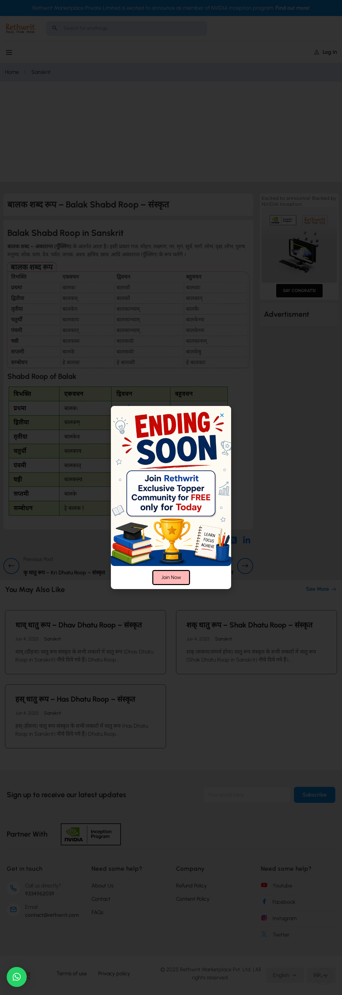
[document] (171, 497)
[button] (17, 977)
